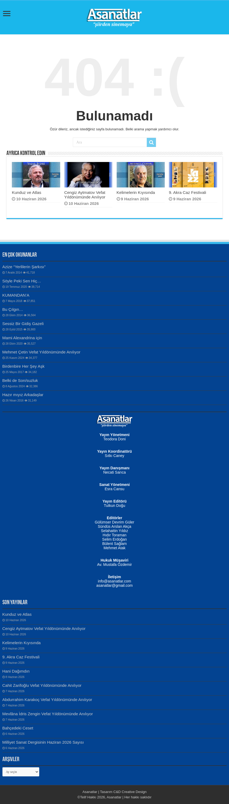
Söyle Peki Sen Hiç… (21, 281)
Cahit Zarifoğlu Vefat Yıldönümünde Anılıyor (42, 685)
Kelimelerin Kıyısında (136, 192)
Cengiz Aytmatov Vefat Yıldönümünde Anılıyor (84, 194)
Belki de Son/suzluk (20, 380)
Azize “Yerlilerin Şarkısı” (24, 266)
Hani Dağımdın (16, 671)
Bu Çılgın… (12, 309)
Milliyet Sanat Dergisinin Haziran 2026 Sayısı (43, 742)
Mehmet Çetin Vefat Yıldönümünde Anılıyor (41, 352)
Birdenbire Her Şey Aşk (23, 366)
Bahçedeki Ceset (17, 728)
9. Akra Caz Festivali (187, 192)
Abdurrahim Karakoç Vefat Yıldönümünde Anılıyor (47, 699)
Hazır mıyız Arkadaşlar (23, 394)
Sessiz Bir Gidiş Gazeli (23, 323)
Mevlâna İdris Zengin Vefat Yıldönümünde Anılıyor (47, 713)
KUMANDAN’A (16, 295)
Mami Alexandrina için (22, 337)
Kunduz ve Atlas (26, 192)
